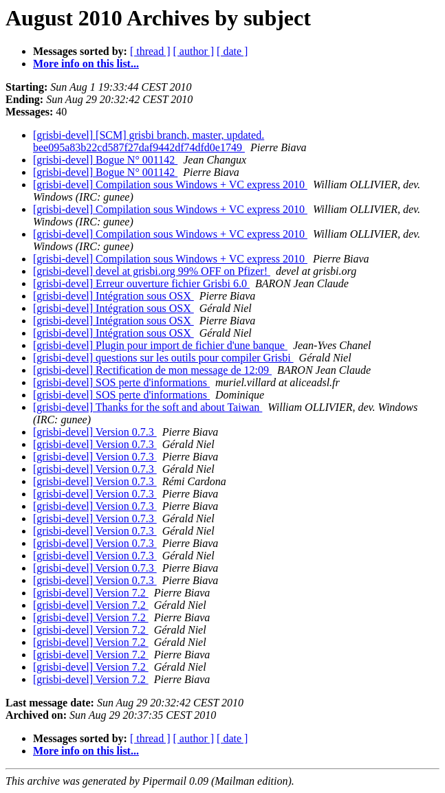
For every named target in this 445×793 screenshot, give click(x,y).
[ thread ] (150, 51)
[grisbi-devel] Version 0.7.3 (95, 432)
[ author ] (194, 51)
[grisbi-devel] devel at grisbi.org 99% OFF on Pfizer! (151, 271)
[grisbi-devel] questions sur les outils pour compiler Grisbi (163, 358)
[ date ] (232, 51)
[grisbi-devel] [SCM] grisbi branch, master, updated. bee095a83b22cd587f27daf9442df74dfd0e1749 (148, 141)
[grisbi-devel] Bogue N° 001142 (105, 160)
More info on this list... (86, 63)
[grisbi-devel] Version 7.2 (91, 593)
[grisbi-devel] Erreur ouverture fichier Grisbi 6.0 (141, 283)
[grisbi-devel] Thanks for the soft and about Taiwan (147, 407)
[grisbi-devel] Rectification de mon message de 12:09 (152, 370)
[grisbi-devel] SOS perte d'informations (121, 382)
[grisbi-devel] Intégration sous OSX (113, 296)
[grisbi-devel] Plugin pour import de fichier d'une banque (160, 345)
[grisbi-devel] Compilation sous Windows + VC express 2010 (170, 184)
